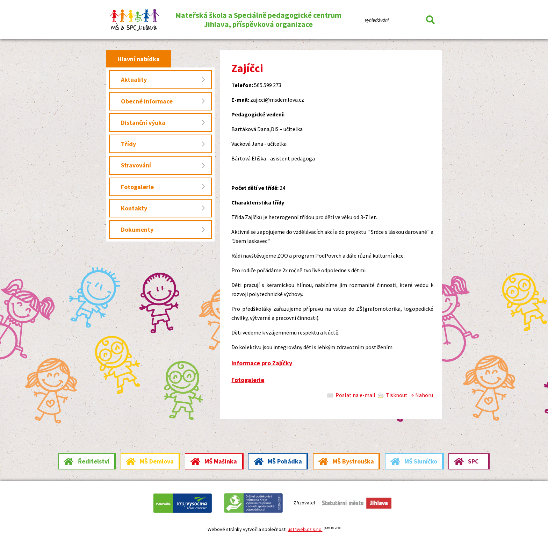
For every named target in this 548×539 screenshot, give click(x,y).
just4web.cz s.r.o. (305, 529)
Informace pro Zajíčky (261, 363)
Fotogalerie (247, 380)
